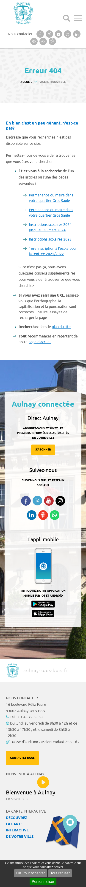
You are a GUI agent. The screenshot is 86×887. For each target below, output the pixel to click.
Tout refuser (60, 873)
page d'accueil (39, 342)
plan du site (61, 327)
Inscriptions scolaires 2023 (50, 239)
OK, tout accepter (30, 873)
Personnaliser (43, 882)
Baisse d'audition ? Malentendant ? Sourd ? (45, 742)
